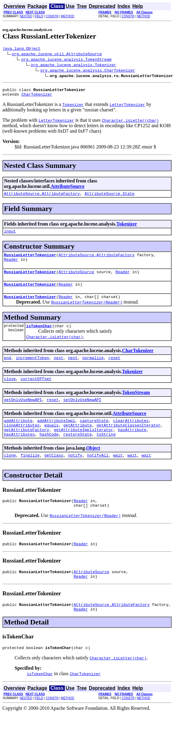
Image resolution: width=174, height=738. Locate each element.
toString (105, 450)
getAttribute (77, 439)
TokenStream (136, 404)
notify (75, 472)
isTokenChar (39, 335)
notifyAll (97, 472)
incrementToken (32, 368)
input (10, 235)
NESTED (26, 16)
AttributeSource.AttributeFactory (42, 197)
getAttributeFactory (26, 445)
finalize (30, 472)
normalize (92, 368)
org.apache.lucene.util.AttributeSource (57, 54)
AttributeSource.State (109, 197)
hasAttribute (132, 445)
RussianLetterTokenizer (30, 260)
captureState (94, 434)
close (10, 390)
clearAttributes (131, 434)
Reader (11, 265)
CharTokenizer (36, 97)
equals (51, 439)
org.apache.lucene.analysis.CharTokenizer (87, 71)
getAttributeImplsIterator (83, 445)
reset (114, 368)
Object (93, 464)
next (58, 368)
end (7, 368)
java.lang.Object (21, 49)
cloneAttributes (22, 439)
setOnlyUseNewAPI (82, 412)
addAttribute (18, 434)
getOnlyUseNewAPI (23, 412)
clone (10, 472)
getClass (53, 472)
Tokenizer (126, 227)
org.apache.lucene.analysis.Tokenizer (73, 65)
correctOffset (36, 390)
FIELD (39, 16)
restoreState (77, 450)
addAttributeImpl (56, 434)
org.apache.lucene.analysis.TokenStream (66, 60)
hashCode (49, 450)
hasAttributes (19, 450)
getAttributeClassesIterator (128, 439)
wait (118, 472)
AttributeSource (68, 189)
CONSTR (52, 16)
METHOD (67, 16)
